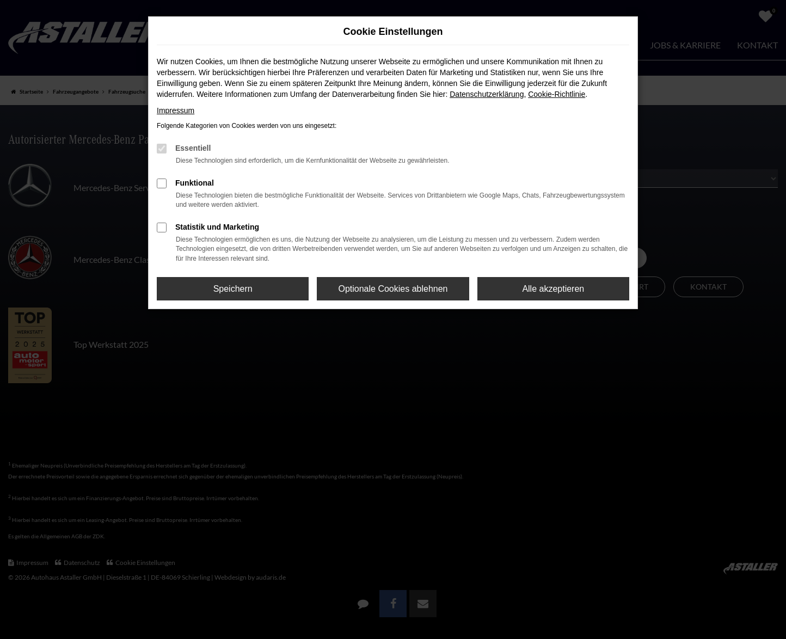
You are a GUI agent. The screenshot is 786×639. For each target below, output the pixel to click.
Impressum (175, 110)
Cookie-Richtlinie (556, 94)
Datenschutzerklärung (487, 94)
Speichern (233, 288)
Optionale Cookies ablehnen (392, 288)
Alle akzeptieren (553, 288)
